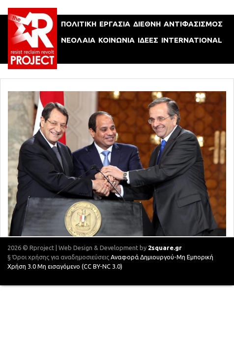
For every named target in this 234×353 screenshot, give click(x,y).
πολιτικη (78, 24)
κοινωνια (116, 40)
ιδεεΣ (148, 40)
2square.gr (165, 247)
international (191, 40)
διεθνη (147, 24)
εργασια (114, 24)
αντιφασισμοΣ (193, 24)
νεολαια (78, 40)
